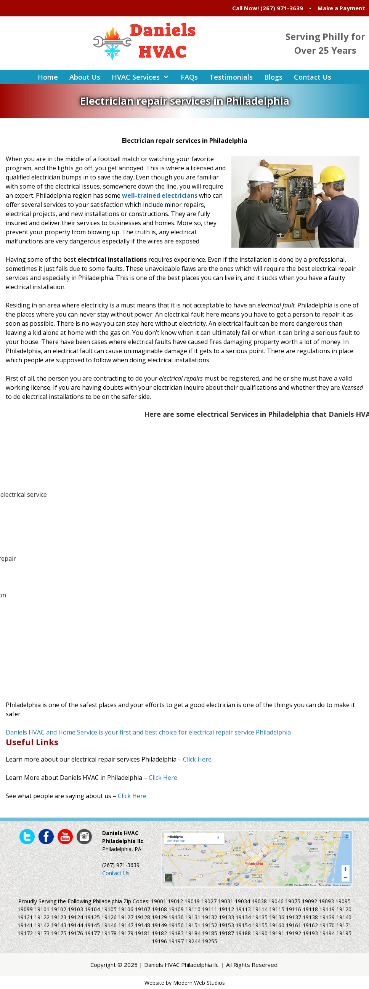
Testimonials (231, 77)
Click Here (197, 759)
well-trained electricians (159, 195)
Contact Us (312, 77)
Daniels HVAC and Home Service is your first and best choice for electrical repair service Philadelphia (148, 732)
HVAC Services (143, 77)
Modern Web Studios (199, 982)
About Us (84, 77)
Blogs (273, 77)
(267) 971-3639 (281, 8)
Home (48, 77)
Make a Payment (341, 8)
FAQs (189, 77)
